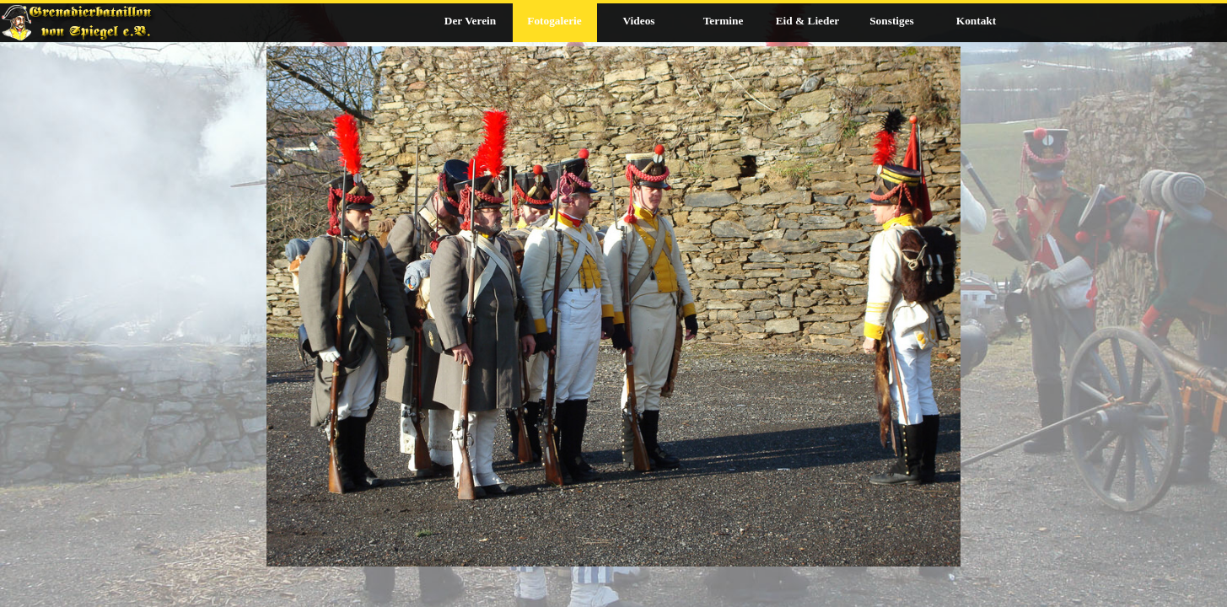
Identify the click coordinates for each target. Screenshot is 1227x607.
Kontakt (976, 20)
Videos (638, 20)
